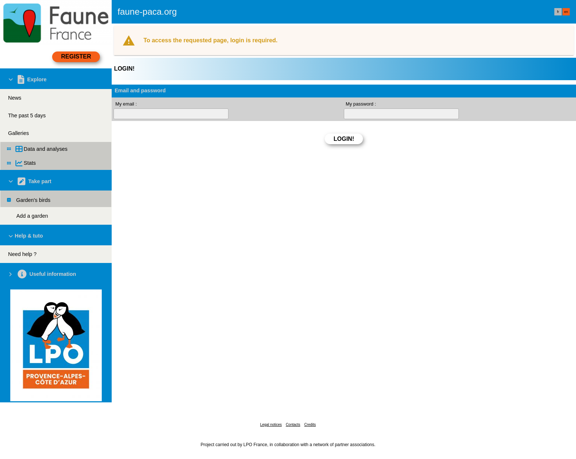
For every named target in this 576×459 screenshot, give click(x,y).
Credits (310, 425)
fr (558, 12)
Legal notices (271, 425)
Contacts (293, 425)
